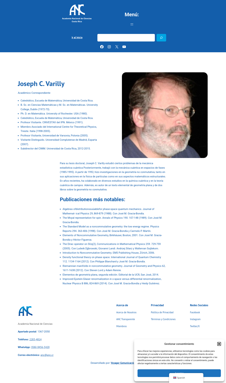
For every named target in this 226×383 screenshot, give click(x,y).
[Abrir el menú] (132, 24)
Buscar (101, 31)
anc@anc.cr (46, 355)
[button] (219, 344)
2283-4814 (35, 339)
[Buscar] (161, 37)
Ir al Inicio (77, 37)
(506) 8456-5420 (40, 347)
